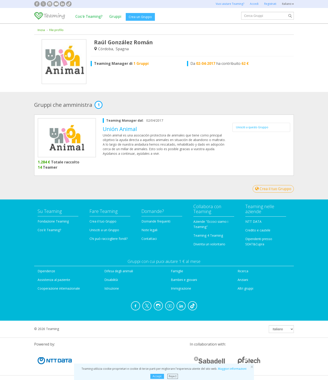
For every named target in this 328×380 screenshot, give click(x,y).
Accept (157, 376)
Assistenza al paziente (54, 280)
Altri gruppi (245, 288)
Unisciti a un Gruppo (104, 230)
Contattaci (149, 238)
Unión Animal (120, 129)
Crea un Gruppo (140, 17)
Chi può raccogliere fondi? (109, 238)
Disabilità (111, 280)
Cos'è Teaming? (88, 16)
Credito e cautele (257, 230)
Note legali (149, 230)
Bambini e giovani (184, 280)
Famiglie (177, 271)
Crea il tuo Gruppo (273, 188)
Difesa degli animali (118, 271)
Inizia (41, 30)
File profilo (56, 30)
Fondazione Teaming (53, 221)
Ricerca (243, 271)
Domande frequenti (155, 221)
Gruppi (115, 16)
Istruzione (111, 288)
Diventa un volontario (209, 244)
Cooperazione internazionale (59, 288)
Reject (173, 376)
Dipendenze (46, 271)
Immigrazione (181, 288)
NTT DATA (253, 221)
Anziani (243, 280)
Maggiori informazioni (232, 369)
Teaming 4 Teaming (208, 235)
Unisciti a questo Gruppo (252, 127)
